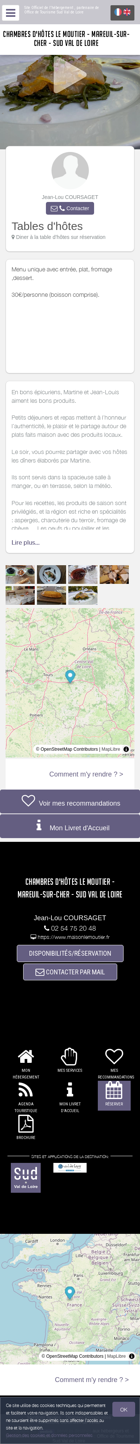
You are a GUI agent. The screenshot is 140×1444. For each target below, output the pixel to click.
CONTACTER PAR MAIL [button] (70, 972)
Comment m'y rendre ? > (86, 774)
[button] (70, 208)
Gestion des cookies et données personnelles (49, 1435)
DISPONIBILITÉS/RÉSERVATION (70, 953)
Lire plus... (26, 542)
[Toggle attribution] (126, 749)
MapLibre (111, 749)
